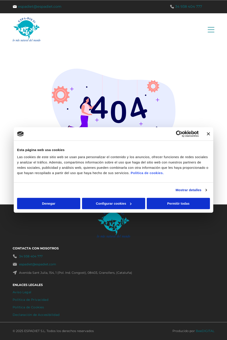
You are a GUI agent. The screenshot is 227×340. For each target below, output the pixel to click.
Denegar (48, 203)
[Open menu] (211, 29)
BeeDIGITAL (205, 331)
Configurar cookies (113, 203)
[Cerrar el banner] (208, 134)
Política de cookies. (147, 173)
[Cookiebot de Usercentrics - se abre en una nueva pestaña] (179, 134)
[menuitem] (113, 292)
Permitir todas (178, 203)
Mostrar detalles (189, 190)
